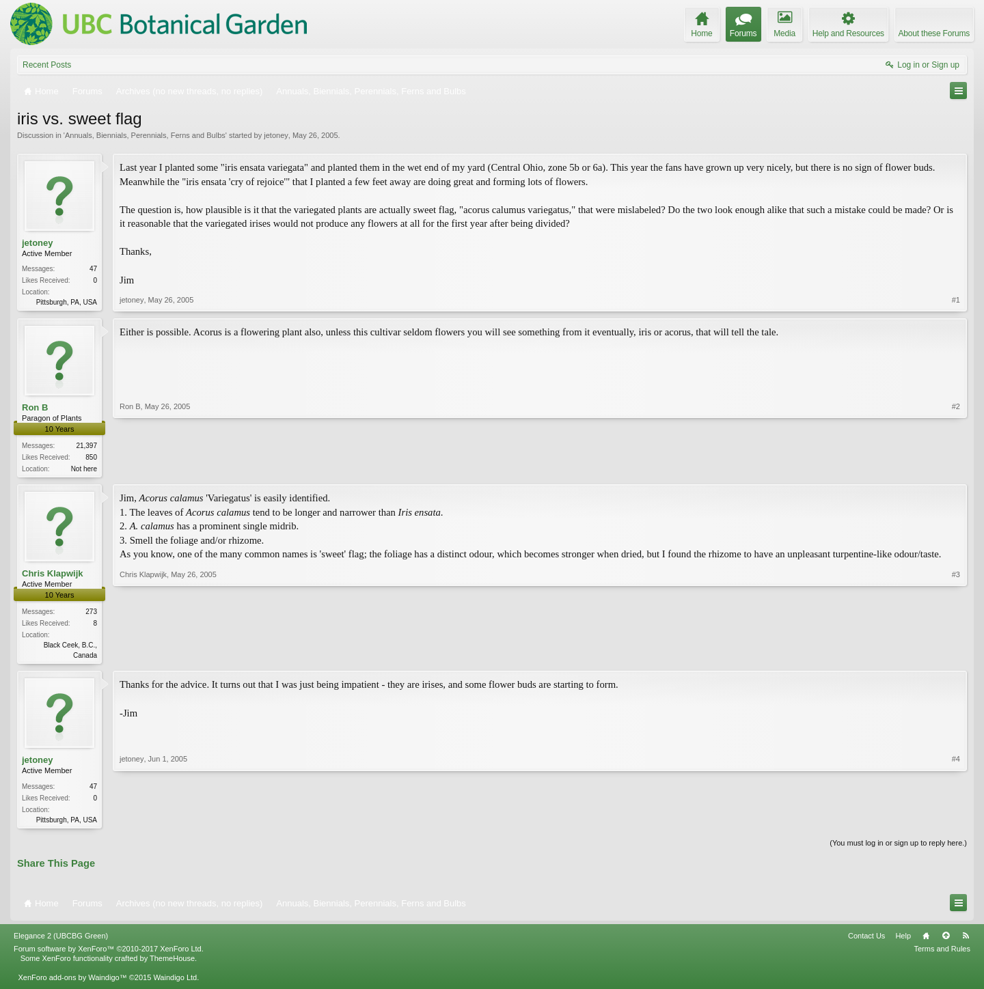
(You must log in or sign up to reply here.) (898, 848)
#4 (956, 822)
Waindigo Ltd (175, 982)
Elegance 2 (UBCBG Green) (61, 940)
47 (93, 269)
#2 (956, 468)
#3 (956, 656)
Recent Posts (47, 65)
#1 (956, 300)
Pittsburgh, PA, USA (66, 302)
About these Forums (934, 33)
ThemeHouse (172, 963)
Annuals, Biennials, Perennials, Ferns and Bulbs (145, 135)
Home (926, 940)
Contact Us (866, 940)
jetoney (276, 135)
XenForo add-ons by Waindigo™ (72, 982)
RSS (965, 940)
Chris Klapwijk (52, 575)
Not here (84, 470)
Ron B (35, 408)
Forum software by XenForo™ (109, 953)
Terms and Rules (942, 953)
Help (903, 940)
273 (91, 614)
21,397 (86, 447)
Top (946, 940)
